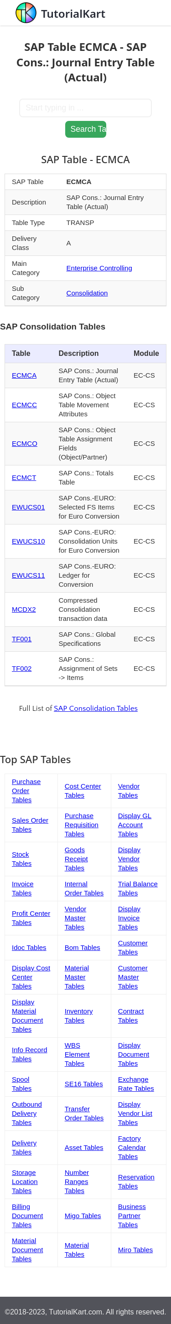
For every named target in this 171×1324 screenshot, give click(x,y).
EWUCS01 (28, 507)
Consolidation (87, 293)
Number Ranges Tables (77, 1181)
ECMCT (24, 477)
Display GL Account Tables (134, 825)
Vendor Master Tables (76, 918)
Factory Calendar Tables (132, 1147)
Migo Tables (83, 1215)
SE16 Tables (84, 1084)
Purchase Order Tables (26, 791)
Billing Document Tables (27, 1216)
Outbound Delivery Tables (27, 1113)
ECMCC (24, 405)
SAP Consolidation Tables (96, 708)
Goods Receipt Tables (76, 859)
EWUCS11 (28, 575)
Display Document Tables (133, 1054)
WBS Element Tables (77, 1054)
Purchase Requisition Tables (81, 825)
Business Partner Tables (132, 1216)
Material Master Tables (77, 977)
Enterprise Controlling (99, 268)
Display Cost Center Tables (31, 977)
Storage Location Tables (25, 1181)
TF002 (21, 668)
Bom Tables (82, 947)
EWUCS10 (28, 541)
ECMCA (24, 375)
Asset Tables (84, 1147)
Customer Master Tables (133, 977)
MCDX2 (24, 609)
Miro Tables (135, 1250)
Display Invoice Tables (129, 918)
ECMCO (24, 443)
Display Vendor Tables (129, 859)
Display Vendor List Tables (135, 1113)
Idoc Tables (29, 947)
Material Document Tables (27, 1250)
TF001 (21, 639)
